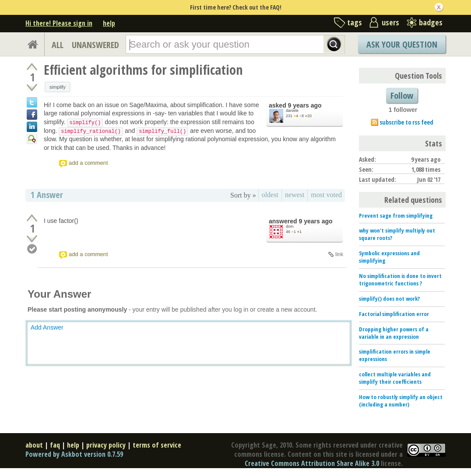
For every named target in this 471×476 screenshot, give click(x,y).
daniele (292, 110)
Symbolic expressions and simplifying (389, 256)
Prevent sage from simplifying (395, 215)
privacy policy (106, 445)
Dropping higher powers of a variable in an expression (394, 332)
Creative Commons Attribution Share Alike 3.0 (312, 463)
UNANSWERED (95, 45)
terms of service (157, 445)
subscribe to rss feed (406, 122)
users (390, 22)
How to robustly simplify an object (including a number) (401, 400)
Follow (401, 95)
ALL (57, 45)
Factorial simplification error (394, 314)
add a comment (88, 163)
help (109, 23)
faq (55, 445)
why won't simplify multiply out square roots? (397, 234)
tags (354, 22)
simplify (57, 87)
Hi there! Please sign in (58, 23)
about (34, 445)
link (339, 254)
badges (431, 22)
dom (290, 226)
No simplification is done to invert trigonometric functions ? (400, 279)
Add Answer (47, 327)
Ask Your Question (401, 44)
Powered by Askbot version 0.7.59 (74, 454)
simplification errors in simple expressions (394, 355)
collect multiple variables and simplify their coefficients (395, 378)
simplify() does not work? (389, 298)
